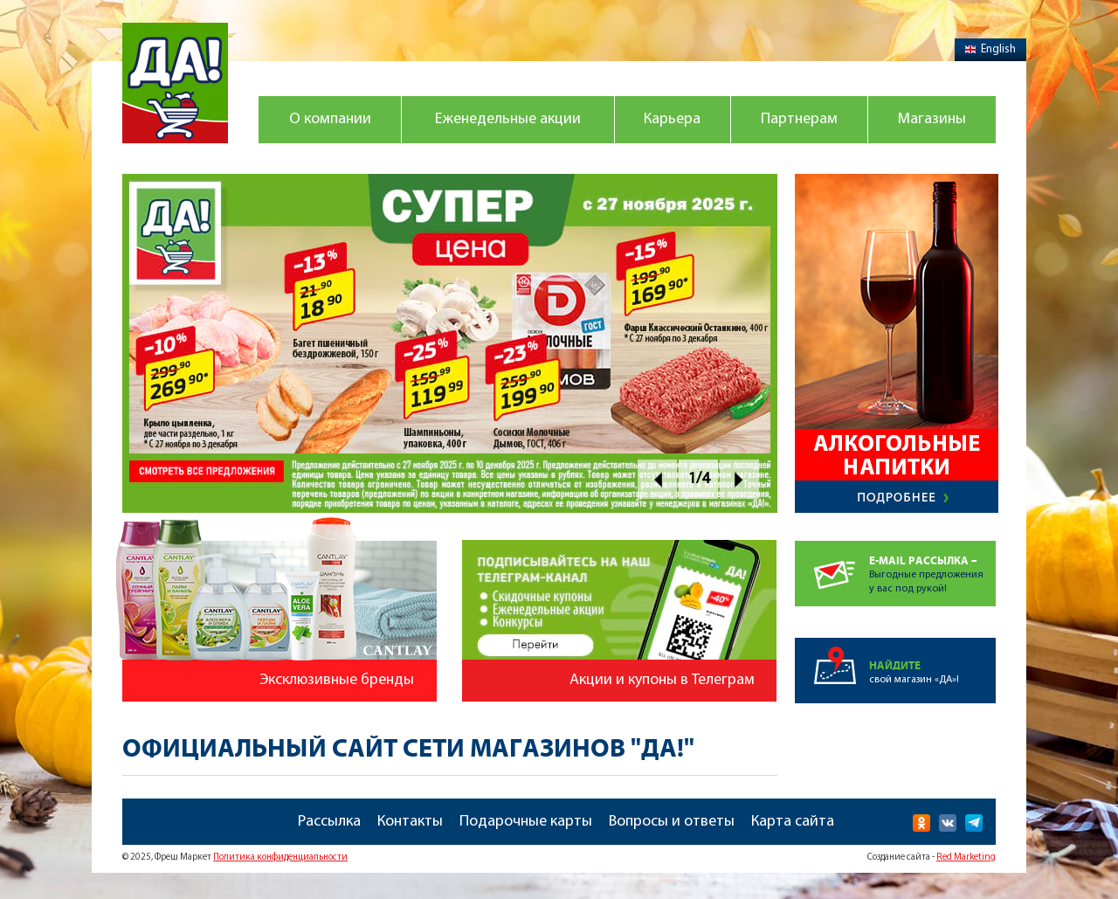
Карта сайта (792, 821)
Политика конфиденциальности (280, 857)
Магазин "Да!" (175, 83)
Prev (657, 479)
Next (739, 479)
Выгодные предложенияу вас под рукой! (932, 567)
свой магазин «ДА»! (932, 661)
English (990, 49)
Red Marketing (966, 857)
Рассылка (329, 821)
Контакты (410, 821)
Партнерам (799, 119)
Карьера (672, 119)
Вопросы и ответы (672, 821)
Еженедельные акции (508, 119)
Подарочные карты (525, 821)
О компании (330, 119)
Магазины (932, 119)
